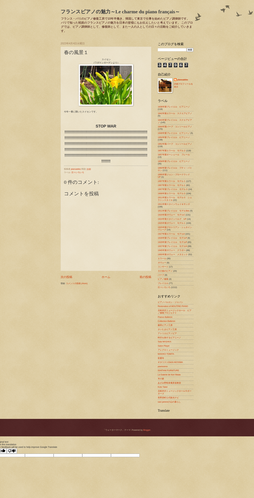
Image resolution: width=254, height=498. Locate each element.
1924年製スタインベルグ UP (172, 219)
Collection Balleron (166, 321)
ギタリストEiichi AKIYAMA (170, 362)
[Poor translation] (12, 451)
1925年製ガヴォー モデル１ (172, 223)
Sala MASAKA (164, 341)
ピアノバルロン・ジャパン (170, 302)
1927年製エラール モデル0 (171, 234)
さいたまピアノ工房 (167, 329)
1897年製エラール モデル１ (172, 181)
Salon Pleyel (163, 346)
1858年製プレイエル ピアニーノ (174, 161)
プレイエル (163, 283)
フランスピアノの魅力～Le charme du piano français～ (120, 11)
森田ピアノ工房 (165, 325)
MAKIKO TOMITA (166, 354)
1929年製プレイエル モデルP (172, 242)
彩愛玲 (161, 358)
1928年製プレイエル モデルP (172, 238)
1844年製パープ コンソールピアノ (175, 126)
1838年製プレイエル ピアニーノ (174, 106)
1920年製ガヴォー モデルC (171, 215)
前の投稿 (145, 277)
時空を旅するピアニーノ (169, 337)
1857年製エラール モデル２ (172, 150)
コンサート (163, 267)
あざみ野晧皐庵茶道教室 (169, 383)
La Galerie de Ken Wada (169, 374)
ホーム (106, 277)
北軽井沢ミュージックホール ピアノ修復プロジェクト (174, 311)
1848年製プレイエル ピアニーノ (174, 133)
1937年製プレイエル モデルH (172, 246)
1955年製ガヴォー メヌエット (173, 254)
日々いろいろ (77, 172)
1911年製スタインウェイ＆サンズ (174, 204)
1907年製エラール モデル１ (172, 185)
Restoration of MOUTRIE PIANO (173, 306)
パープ (161, 275)
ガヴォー (162, 262)
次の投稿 (66, 277)
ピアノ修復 (163, 279)
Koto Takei (162, 387)
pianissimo (163, 366)
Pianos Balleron (165, 317)
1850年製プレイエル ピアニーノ (174, 137)
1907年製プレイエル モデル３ (173, 189)
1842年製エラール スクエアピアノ (175, 113)
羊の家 (161, 378)
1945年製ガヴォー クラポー (172, 250)
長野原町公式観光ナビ (168, 397)
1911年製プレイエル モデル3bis (173, 211)
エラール (162, 258)
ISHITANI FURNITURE (168, 370)
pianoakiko (182, 79)
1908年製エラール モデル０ (172, 193)
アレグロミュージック (168, 350)
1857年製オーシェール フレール (174, 154)
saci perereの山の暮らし (169, 402)
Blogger (146, 430)
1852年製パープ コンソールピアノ (175, 144)
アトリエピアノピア (167, 333)
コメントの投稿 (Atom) (76, 283)
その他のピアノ (165, 271)
